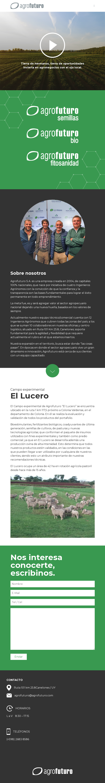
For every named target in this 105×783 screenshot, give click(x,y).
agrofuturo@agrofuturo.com (33, 695)
